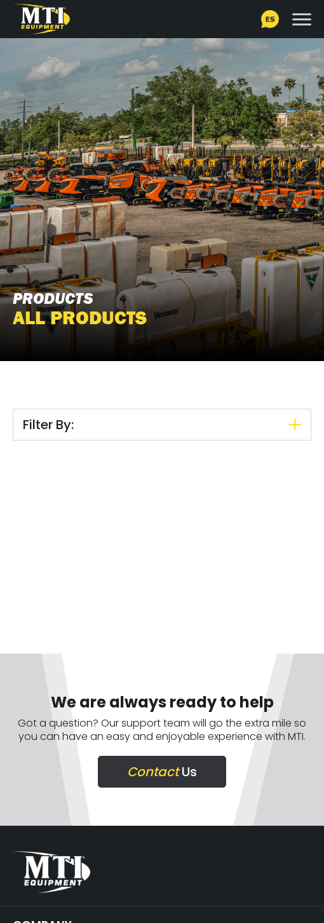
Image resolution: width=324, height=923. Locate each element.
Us (162, 772)
